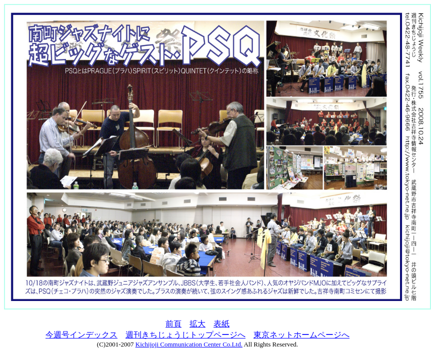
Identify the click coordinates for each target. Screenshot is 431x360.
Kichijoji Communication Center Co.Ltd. (189, 344)
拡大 (198, 324)
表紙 (222, 324)
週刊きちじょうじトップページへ (186, 334)
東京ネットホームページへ (302, 334)
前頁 (174, 324)
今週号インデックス (82, 334)
